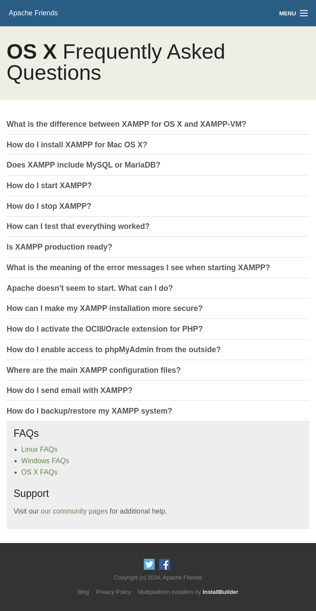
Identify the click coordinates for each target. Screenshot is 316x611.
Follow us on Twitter (149, 564)
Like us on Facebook (164, 564)
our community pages (74, 511)
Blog (83, 592)
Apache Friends (33, 13)
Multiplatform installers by (188, 592)
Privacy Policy (113, 592)
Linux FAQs (39, 449)
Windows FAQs (45, 461)
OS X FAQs (39, 472)
